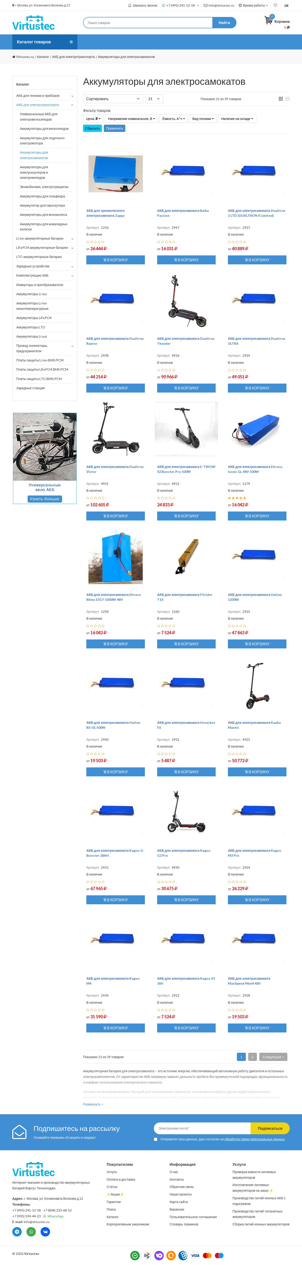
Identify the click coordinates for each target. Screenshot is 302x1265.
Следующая (273, 1057)
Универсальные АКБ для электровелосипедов (38, 116)
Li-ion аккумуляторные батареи (39, 238)
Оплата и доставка (138, 42)
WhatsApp (53, 1216)
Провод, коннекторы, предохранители (32, 348)
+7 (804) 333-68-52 (57, 1210)
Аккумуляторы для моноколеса (43, 215)
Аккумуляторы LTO (30, 327)
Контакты (193, 42)
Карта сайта (179, 1202)
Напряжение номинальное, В (130, 119)
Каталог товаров (34, 42)
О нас (88, 42)
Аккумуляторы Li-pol (31, 336)
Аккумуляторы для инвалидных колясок (43, 226)
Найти (224, 22)
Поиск (111, 1209)
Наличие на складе (236, 119)
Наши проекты (181, 1194)
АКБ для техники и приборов (37, 96)
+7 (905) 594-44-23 (26, 1216)
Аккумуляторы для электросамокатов (34, 155)
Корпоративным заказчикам (128, 1224)
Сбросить (92, 128)
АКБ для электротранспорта (37, 105)
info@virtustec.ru (219, 5)
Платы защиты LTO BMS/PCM (39, 379)
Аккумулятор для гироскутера (42, 205)
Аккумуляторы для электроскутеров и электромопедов (34, 172)
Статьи (170, 42)
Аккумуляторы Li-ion (31, 294)
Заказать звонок (142, 5)
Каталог (113, 1217)
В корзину (115, 260)
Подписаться (269, 1128)
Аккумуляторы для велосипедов (44, 129)
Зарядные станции (30, 388)
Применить (114, 128)
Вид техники (202, 119)
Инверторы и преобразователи (39, 285)
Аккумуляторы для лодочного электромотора (42, 140)
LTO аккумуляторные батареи (39, 257)
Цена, (92, 119)
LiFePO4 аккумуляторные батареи (42, 248)
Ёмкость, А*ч (172, 119)
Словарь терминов (184, 1224)
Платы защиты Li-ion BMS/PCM (39, 360)
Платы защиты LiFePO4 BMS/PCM (42, 369)
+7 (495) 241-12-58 (180, 5)
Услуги (107, 42)
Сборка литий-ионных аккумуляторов (260, 1224)
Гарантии (114, 1202)
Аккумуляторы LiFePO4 (34, 318)
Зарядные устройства (32, 266)
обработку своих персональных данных (254, 1139)
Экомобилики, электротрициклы (44, 187)
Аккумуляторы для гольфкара (42, 196)
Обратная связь (182, 1187)
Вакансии (177, 1209)
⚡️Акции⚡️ (220, 42)
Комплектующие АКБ (32, 275)
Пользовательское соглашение (193, 1217)
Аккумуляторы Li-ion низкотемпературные (32, 305)
